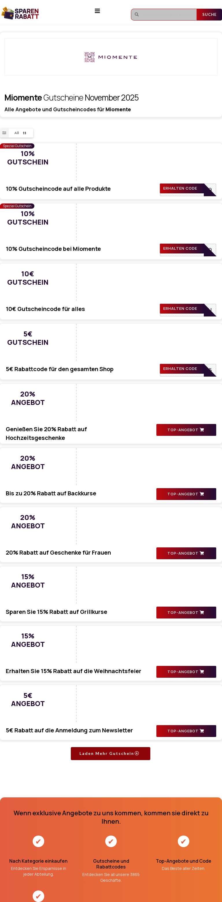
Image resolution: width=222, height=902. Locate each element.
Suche (209, 14)
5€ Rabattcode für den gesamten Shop (109, 277)
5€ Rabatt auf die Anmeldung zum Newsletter (119, 531)
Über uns (100, 812)
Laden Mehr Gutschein (109, 573)
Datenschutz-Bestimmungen (117, 842)
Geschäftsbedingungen (112, 832)
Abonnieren (202, 828)
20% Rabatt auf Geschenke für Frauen (108, 405)
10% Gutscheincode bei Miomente (103, 193)
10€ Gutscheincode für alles (95, 235)
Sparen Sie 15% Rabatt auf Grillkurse (106, 447)
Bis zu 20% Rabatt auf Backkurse (101, 363)
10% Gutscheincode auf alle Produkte (108, 151)
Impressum (102, 822)
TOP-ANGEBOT (185, 341)
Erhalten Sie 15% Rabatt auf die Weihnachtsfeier (123, 489)
